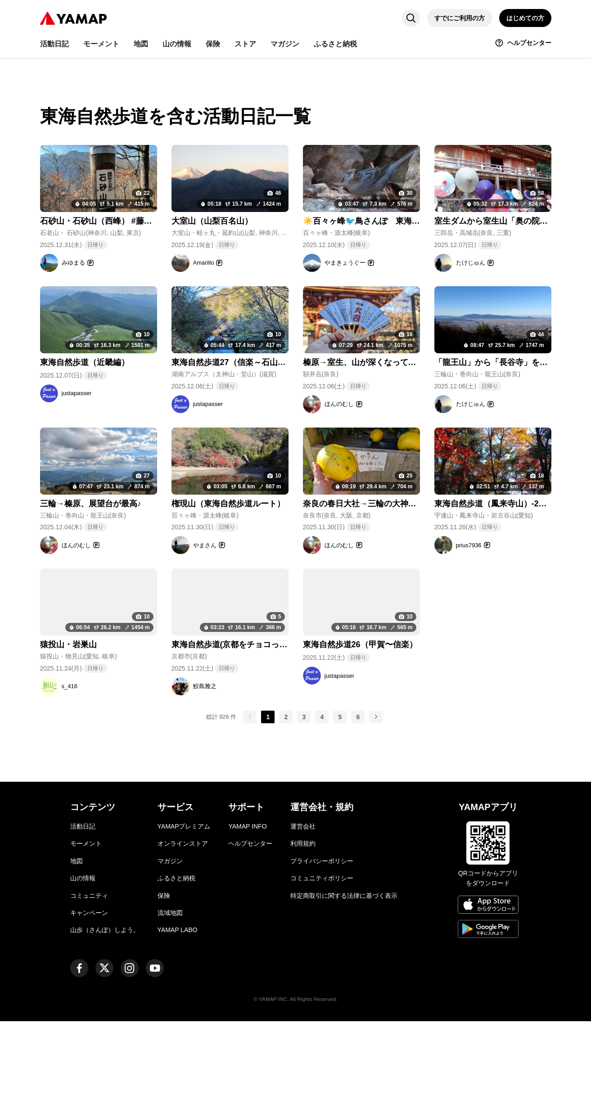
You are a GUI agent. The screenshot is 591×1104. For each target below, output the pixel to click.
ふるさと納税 (176, 960)
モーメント (86, 926)
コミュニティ (89, 978)
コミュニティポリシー (321, 960)
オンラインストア (183, 926)
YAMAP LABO (178, 1012)
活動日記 (82, 909)
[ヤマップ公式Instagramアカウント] (130, 1051)
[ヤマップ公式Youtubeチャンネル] (155, 1051)
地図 (76, 943)
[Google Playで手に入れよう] (488, 1013)
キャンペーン (89, 995)
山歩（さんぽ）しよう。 (105, 1012)
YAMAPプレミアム (184, 909)
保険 (164, 978)
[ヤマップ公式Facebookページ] (79, 1051)
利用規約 (303, 926)
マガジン (170, 943)
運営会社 (303, 909)
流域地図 (170, 995)
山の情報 (82, 960)
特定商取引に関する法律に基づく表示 (343, 978)
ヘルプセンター (250, 926)
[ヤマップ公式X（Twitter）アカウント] (104, 1051)
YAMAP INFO (247, 909)
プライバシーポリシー (321, 943)
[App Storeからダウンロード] (488, 988)
